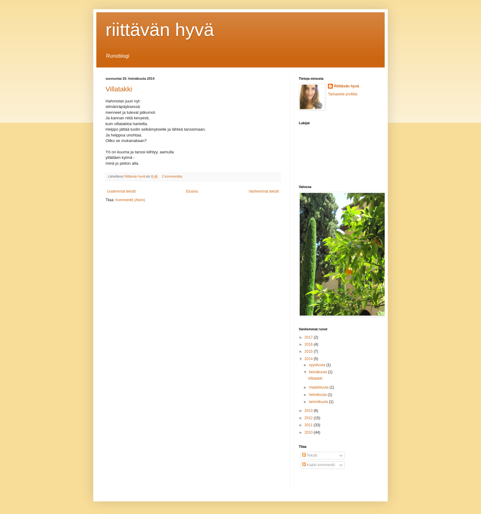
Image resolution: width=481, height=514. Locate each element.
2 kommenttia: (173, 176)
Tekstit (309, 455)
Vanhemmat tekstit (264, 191)
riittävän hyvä (160, 29)
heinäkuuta (318, 372)
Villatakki (119, 89)
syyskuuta (317, 365)
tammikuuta (319, 402)
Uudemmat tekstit (121, 191)
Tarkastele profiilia (342, 94)
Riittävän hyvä (346, 86)
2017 (309, 337)
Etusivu (192, 191)
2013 (309, 411)
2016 (309, 344)
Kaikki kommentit (318, 465)
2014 (309, 359)
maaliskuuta (319, 387)
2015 (309, 351)
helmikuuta (318, 395)
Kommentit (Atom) (130, 200)
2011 (309, 425)
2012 (309, 418)
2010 (309, 432)
